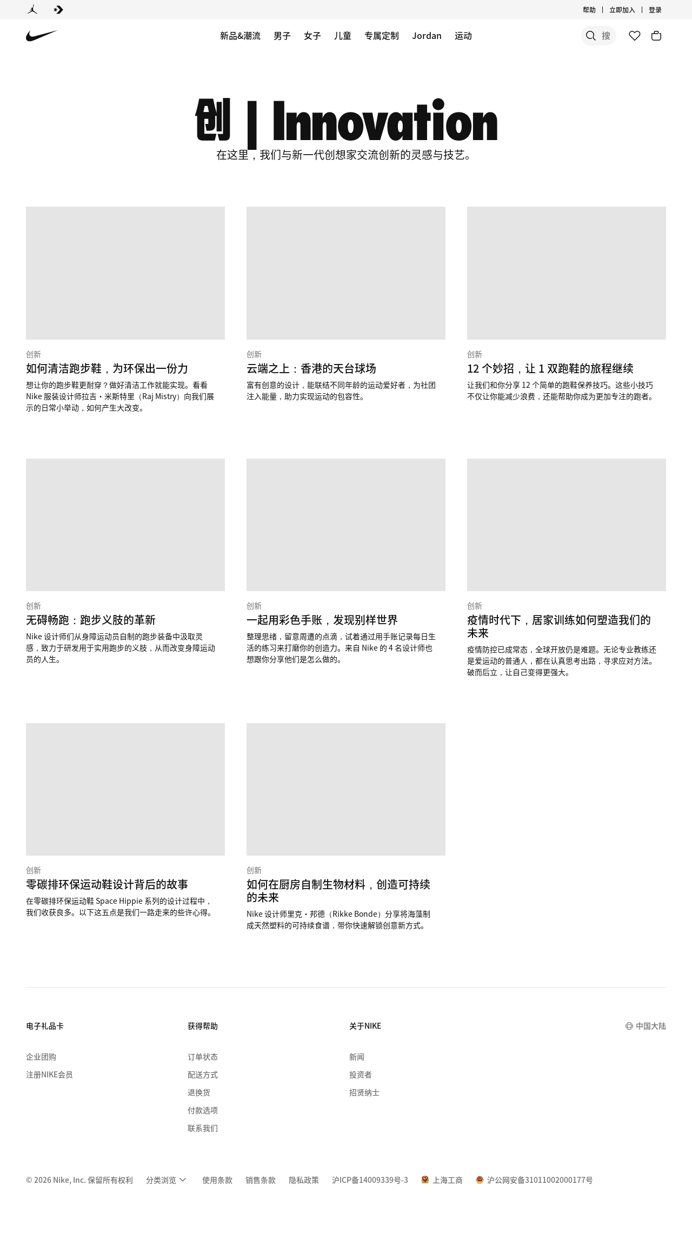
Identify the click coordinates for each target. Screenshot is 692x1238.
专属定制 (381, 35)
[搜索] (535, 35)
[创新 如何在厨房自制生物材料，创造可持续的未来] (346, 827)
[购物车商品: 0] (656, 35)
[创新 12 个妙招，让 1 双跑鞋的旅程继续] (566, 304)
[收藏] (634, 35)
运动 (463, 35)
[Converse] (58, 9)
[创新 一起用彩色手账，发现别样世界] (346, 562)
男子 (282, 35)
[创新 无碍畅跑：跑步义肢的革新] (125, 562)
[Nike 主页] (42, 36)
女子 (312, 35)
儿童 (342, 35)
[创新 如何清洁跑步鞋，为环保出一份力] (125, 310)
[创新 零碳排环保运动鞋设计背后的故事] (125, 820)
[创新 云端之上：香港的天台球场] (346, 304)
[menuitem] (167, 1179)
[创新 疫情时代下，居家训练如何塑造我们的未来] (566, 568)
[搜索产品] (578, 35)
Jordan (427, 35)
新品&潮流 (240, 35)
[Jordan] (32, 9)
